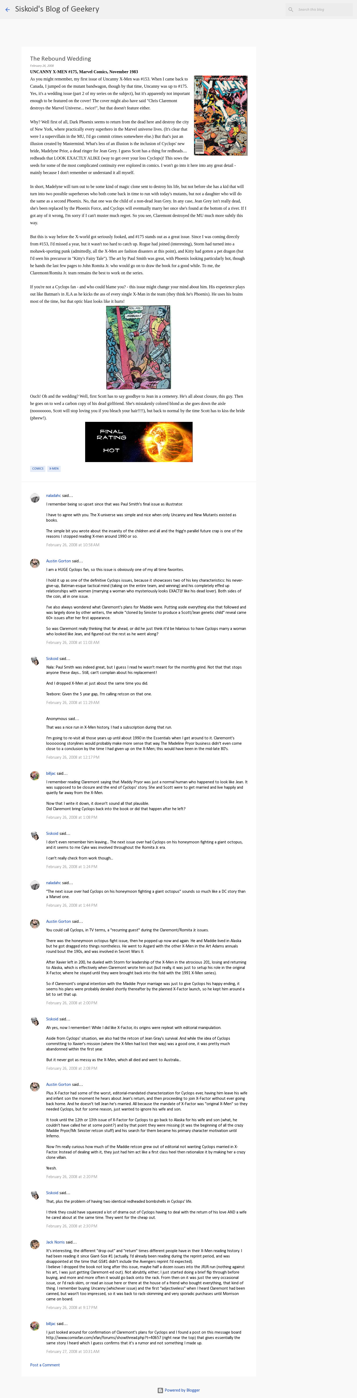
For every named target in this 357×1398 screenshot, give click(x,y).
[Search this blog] (324, 9)
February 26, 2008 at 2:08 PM (71, 1069)
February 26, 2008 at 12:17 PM (72, 757)
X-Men (54, 468)
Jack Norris (55, 1242)
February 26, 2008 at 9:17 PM (71, 1308)
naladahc (53, 496)
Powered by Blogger (178, 1390)
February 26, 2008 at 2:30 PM (71, 1226)
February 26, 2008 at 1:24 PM (71, 867)
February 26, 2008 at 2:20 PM (71, 1177)
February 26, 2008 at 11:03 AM (72, 643)
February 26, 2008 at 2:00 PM (71, 1003)
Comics (37, 468)
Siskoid (52, 659)
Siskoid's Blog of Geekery (57, 9)
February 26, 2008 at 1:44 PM (71, 905)
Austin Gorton (58, 561)
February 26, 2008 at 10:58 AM (72, 545)
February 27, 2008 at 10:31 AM (72, 1352)
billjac (51, 774)
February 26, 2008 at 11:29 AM (72, 703)
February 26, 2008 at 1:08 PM (71, 818)
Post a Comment (45, 1365)
